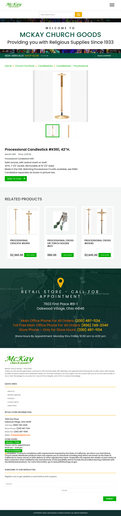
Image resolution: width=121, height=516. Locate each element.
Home (8, 66)
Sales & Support (104, 56)
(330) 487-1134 (87, 320)
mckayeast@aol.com (20, 435)
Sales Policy (12, 405)
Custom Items (13, 402)
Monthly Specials (14, 395)
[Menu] (112, 5)
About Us (11, 391)
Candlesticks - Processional (72, 66)
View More (30, 255)
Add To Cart (14, 178)
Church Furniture (24, 66)
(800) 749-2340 (94, 325)
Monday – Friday (13, 442)
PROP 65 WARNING (13, 451)
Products (11, 398)
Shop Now (36, 56)
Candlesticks (45, 66)
